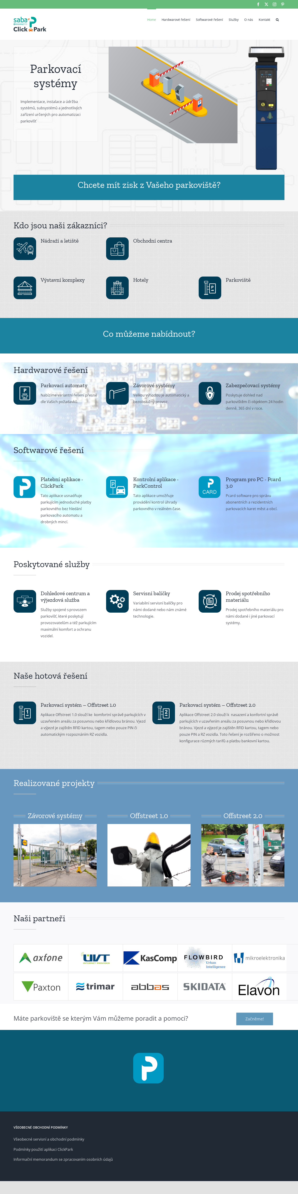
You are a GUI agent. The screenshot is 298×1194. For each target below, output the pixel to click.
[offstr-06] (242, 825)
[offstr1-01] (55, 825)
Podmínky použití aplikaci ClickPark (43, 1149)
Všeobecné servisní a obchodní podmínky (49, 1139)
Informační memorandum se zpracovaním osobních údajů (63, 1159)
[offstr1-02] (149, 825)
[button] (277, 19)
